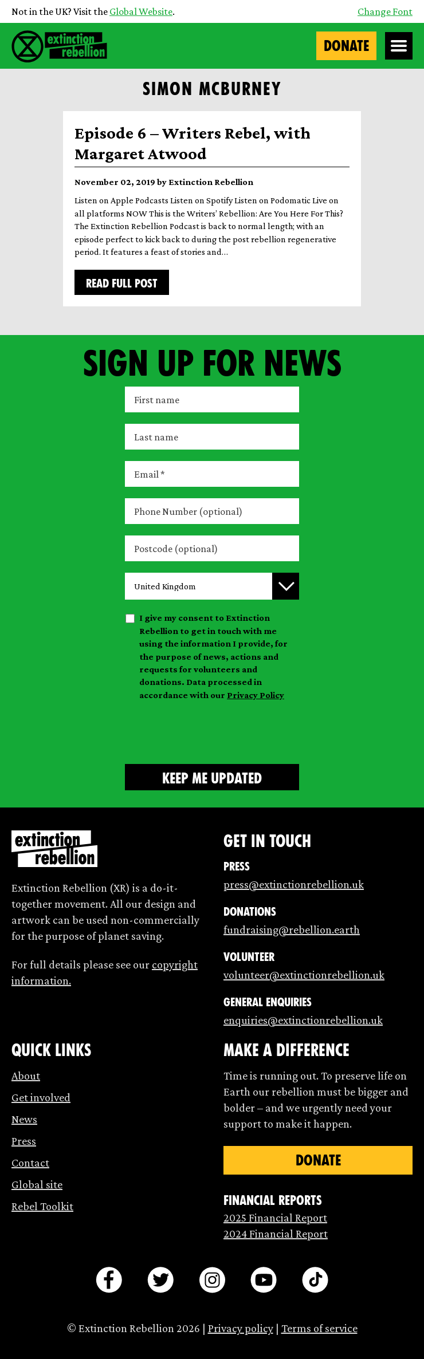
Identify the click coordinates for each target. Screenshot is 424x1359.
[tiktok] (315, 1280)
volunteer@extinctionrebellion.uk (303, 974)
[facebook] (109, 1280)
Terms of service (319, 1328)
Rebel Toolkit (42, 1206)
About (25, 1075)
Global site (36, 1184)
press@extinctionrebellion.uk (293, 884)
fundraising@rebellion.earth (291, 929)
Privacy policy (240, 1328)
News (24, 1119)
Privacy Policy (255, 695)
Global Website (140, 11)
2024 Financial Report (275, 1233)
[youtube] (263, 1280)
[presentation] (212, 730)
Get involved (40, 1097)
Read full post (122, 283)
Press (23, 1141)
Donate (346, 45)
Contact (30, 1162)
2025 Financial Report (275, 1217)
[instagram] (212, 1280)
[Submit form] (212, 777)
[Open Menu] (399, 46)
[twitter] (160, 1280)
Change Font (385, 11)
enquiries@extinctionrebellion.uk (303, 1020)
